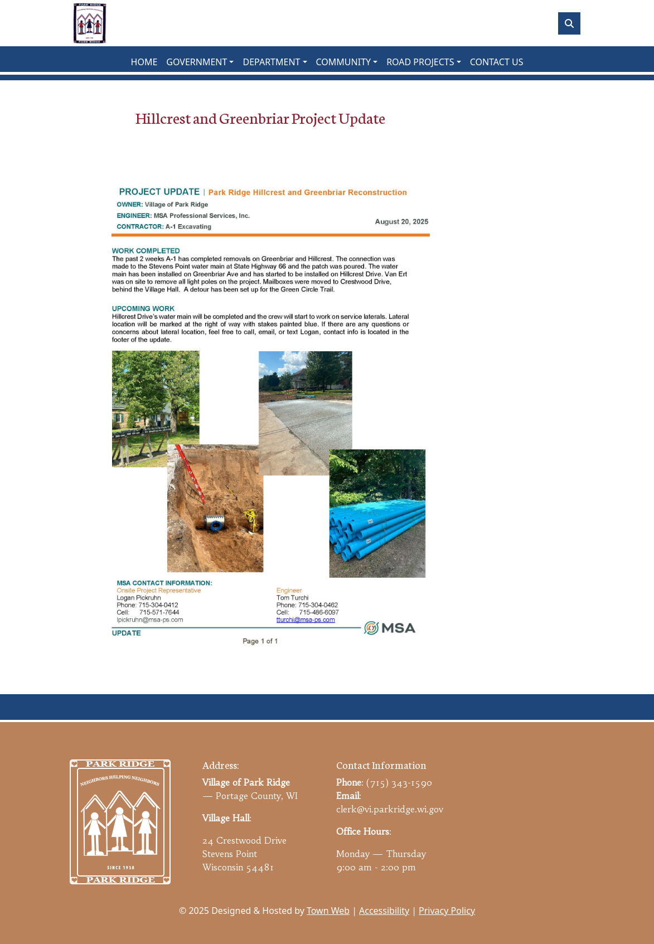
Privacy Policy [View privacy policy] (447, 910)
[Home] (89, 23)
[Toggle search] (569, 23)
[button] (200, 62)
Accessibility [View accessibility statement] (384, 910)
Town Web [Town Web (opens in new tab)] (328, 910)
